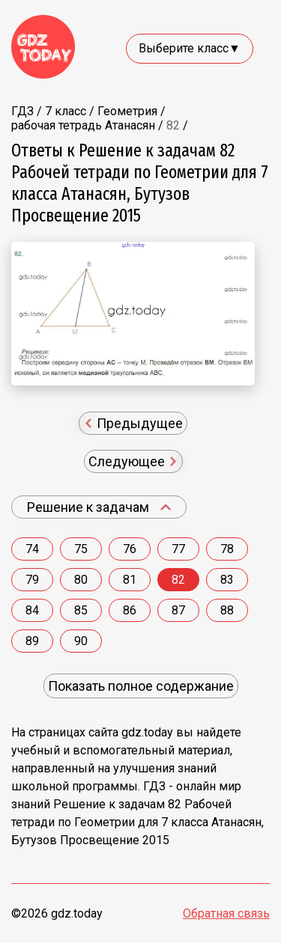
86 (129, 610)
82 (178, 580)
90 (81, 641)
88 (227, 610)
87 (178, 610)
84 (32, 610)
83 (227, 580)
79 (32, 580)
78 (227, 549)
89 (32, 641)
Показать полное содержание (141, 686)
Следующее (132, 461)
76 (129, 549)
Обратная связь (226, 913)
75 (81, 549)
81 (129, 580)
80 (81, 580)
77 (178, 549)
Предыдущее (134, 423)
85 (81, 610)
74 (32, 549)
